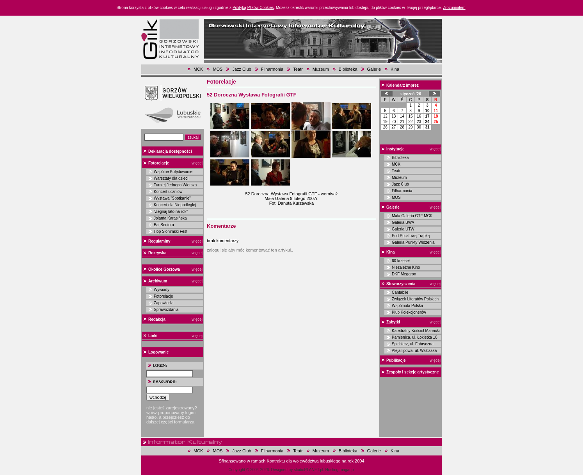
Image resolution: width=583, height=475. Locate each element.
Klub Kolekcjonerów (409, 312)
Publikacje (395, 360)
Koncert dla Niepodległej (175, 205)
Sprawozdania (166, 309)
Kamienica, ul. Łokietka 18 (414, 337)
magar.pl (346, 470)
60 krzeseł (401, 261)
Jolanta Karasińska (170, 218)
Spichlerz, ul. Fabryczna (413, 344)
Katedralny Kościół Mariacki (416, 331)
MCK (198, 69)
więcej (197, 163)
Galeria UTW (403, 229)
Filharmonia (272, 69)
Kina (395, 69)
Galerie (374, 69)
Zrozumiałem (454, 7)
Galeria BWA (403, 222)
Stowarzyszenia (400, 284)
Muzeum (321, 69)
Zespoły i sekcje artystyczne (412, 372)
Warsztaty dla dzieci (171, 178)
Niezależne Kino (406, 267)
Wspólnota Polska (407, 306)
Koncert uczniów (168, 191)
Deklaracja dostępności (170, 151)
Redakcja (156, 319)
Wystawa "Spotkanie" (172, 198)
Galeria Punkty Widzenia (413, 242)
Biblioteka (348, 69)
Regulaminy (159, 241)
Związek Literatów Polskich (415, 299)
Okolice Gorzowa (164, 269)
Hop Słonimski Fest (170, 231)
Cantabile (400, 292)
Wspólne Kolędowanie (173, 172)
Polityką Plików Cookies (253, 7)
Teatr (297, 69)
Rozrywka (157, 253)
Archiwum (157, 281)
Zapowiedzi (164, 303)
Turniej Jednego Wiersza (175, 185)
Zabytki (393, 322)
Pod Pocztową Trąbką (411, 236)
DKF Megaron (404, 274)
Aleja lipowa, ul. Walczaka (414, 350)
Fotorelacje (158, 163)
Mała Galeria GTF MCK (412, 216)
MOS (217, 69)
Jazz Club (241, 69)
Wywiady (161, 290)
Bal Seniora (164, 225)
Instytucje (395, 149)
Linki (152, 336)
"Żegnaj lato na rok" (171, 211)
